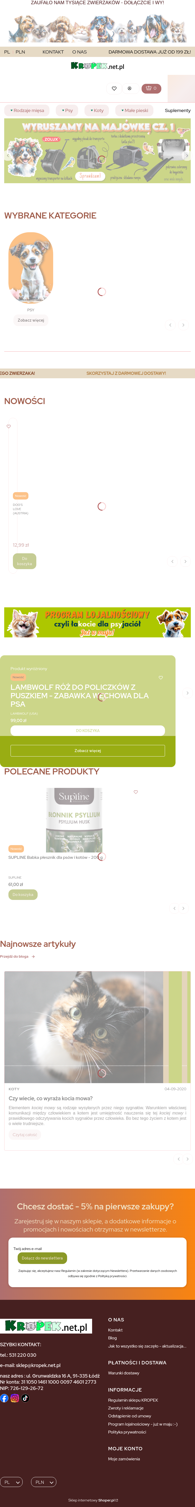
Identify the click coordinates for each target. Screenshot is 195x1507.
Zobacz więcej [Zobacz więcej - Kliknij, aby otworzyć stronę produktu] (87, 751)
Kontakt (115, 1330)
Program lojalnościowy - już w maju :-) (143, 1424)
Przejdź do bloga (17, 956)
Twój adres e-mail (27, 1248)
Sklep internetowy (91, 1500)
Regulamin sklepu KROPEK (133, 1400)
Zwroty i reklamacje (126, 1408)
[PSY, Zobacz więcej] (30, 279)
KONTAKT (53, 52)
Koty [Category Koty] (14, 1089)
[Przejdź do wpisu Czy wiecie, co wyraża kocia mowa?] (97, 1027)
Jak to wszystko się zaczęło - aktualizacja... (147, 1346)
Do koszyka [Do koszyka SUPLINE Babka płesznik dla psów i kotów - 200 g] (23, 895)
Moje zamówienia (124, 1459)
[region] (97, 373)
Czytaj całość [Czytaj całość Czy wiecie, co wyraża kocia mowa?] (25, 1134)
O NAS (79, 52)
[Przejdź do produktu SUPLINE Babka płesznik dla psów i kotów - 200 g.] (74, 820)
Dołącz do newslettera (42, 1258)
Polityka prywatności (127, 1432)
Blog (112, 1338)
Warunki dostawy (123, 1373)
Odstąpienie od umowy (129, 1416)
